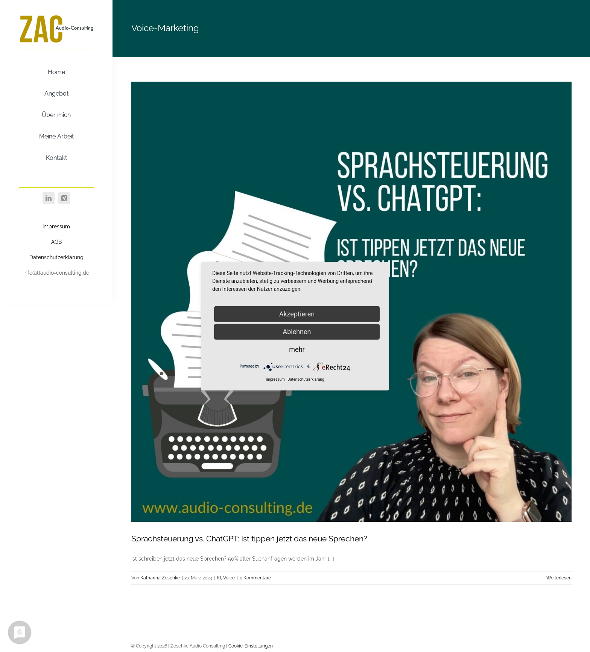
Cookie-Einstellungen (250, 646)
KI (219, 578)
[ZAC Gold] (56, 16)
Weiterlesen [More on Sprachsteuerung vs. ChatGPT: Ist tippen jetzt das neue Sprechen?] (559, 578)
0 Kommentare (255, 578)
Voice (229, 578)
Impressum (56, 226)
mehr (296, 349)
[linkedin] (49, 198)
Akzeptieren (297, 314)
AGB (56, 242)
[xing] (64, 198)
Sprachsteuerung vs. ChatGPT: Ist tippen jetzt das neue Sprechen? (249, 538)
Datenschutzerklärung (56, 257)
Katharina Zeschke (160, 578)
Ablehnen (297, 331)
